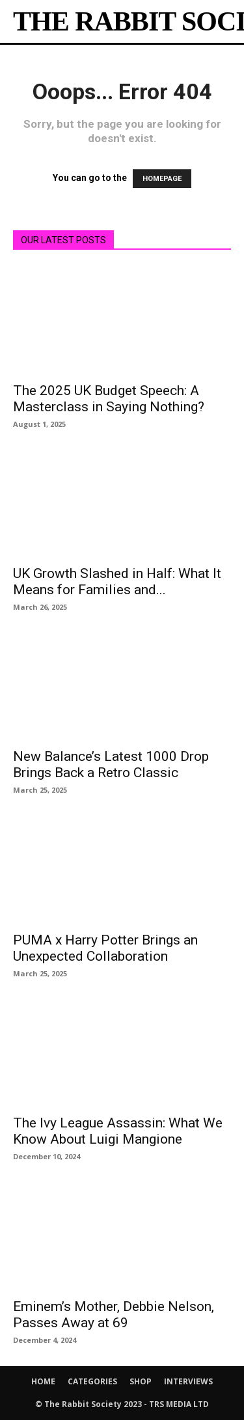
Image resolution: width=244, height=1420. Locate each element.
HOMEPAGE (162, 178)
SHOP (140, 1381)
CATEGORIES (92, 1381)
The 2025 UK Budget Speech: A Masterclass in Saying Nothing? (108, 399)
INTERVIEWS (188, 1381)
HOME (43, 1381)
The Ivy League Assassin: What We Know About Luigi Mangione (118, 1131)
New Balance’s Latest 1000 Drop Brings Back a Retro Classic (111, 764)
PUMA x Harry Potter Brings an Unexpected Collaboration (105, 948)
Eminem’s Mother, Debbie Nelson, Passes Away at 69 (113, 1314)
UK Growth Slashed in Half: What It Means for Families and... (117, 581)
